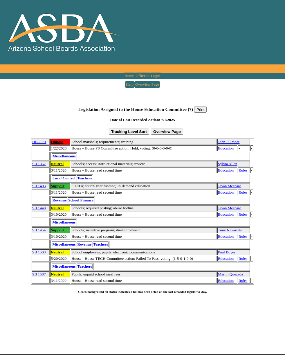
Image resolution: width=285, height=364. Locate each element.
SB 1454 (39, 230)
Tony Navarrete (230, 230)
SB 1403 (39, 186)
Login (155, 75)
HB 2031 (39, 142)
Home (129, 75)
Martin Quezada (230, 274)
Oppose (57, 142)
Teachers (84, 178)
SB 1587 (39, 274)
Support (57, 186)
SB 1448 (39, 208)
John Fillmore (228, 142)
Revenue (59, 200)
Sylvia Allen (227, 164)
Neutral (57, 164)
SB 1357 (39, 164)
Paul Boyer (226, 252)
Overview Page (147, 84)
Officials (142, 75)
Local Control (63, 178)
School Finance (80, 200)
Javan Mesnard (229, 186)
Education (226, 148)
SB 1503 (39, 252)
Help (130, 84)
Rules (243, 170)
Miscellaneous (63, 156)
